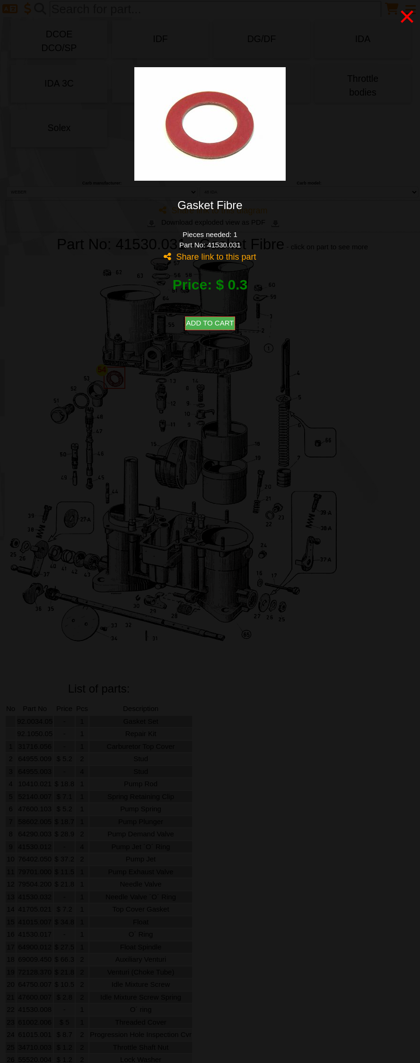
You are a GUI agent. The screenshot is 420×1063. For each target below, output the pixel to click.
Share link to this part (210, 257)
